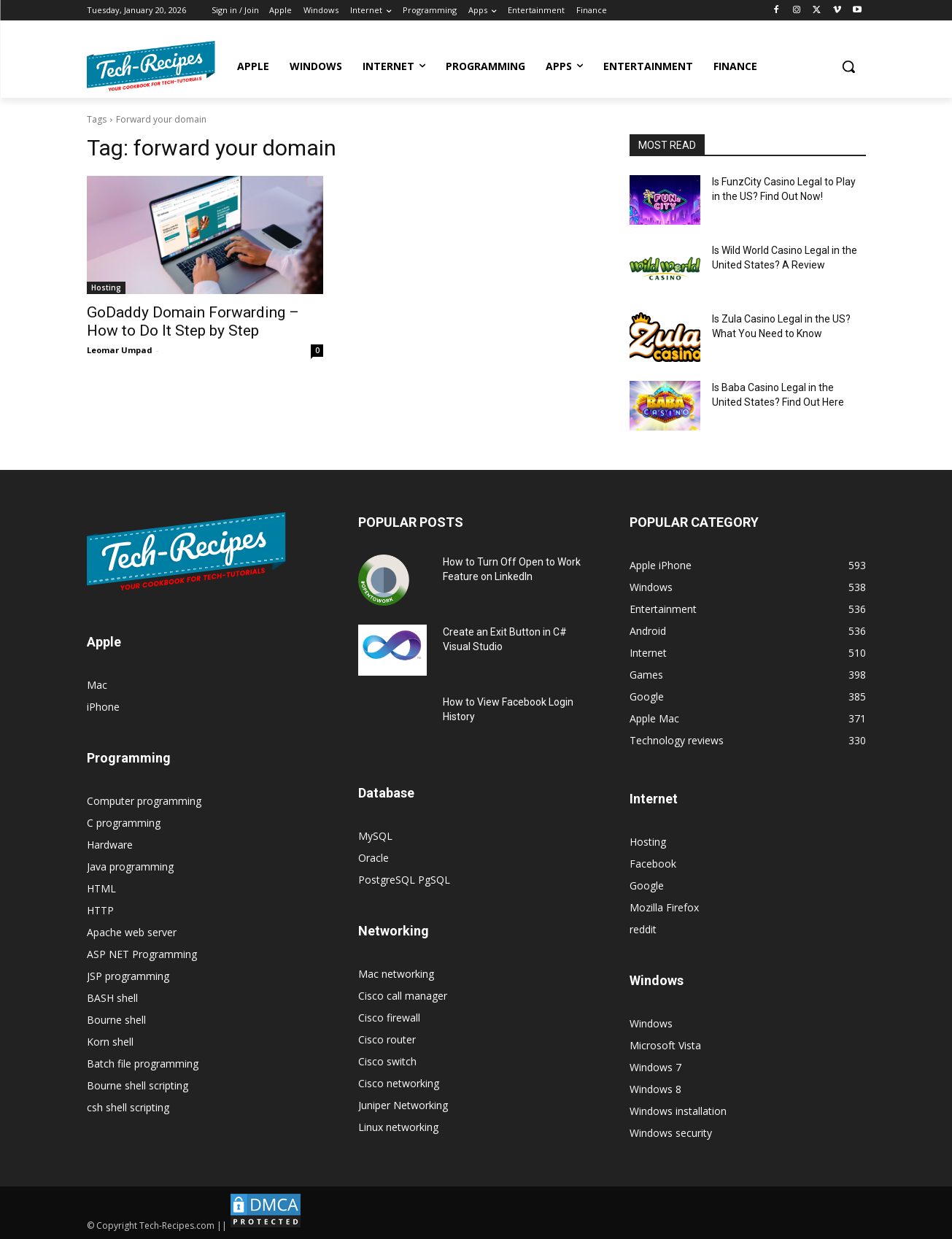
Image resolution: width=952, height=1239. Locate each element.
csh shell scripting (128, 1107)
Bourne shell (116, 1020)
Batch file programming (142, 1063)
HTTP (100, 910)
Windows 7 (655, 1067)
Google (647, 885)
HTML (101, 888)
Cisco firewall (389, 1017)
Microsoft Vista (665, 1045)
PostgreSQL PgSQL (404, 880)
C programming (123, 823)
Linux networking (398, 1127)
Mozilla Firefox (664, 907)
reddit (643, 929)
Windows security (671, 1133)
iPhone (103, 707)
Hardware (110, 845)
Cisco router (387, 1039)
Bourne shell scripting (137, 1085)
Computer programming (144, 801)
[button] (848, 66)
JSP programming (128, 976)
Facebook (653, 864)
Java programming (130, 866)
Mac (97, 685)
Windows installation (678, 1111)
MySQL (375, 836)
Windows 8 (655, 1089)
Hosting (106, 287)
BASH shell (112, 998)
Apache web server (132, 932)
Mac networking (396, 974)
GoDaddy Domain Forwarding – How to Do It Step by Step (193, 321)
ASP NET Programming (142, 954)
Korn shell (110, 1042)
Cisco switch (387, 1061)
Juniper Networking (403, 1105)
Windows (651, 1023)
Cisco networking (398, 1083)
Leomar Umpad (119, 349)
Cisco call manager (402, 996)
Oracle (373, 858)
